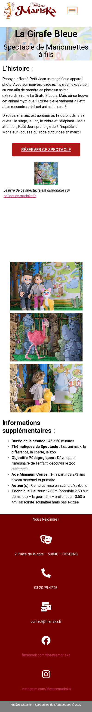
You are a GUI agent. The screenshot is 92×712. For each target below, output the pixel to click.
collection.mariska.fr (19, 196)
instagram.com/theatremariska (46, 689)
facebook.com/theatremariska (46, 655)
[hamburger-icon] (72, 10)
